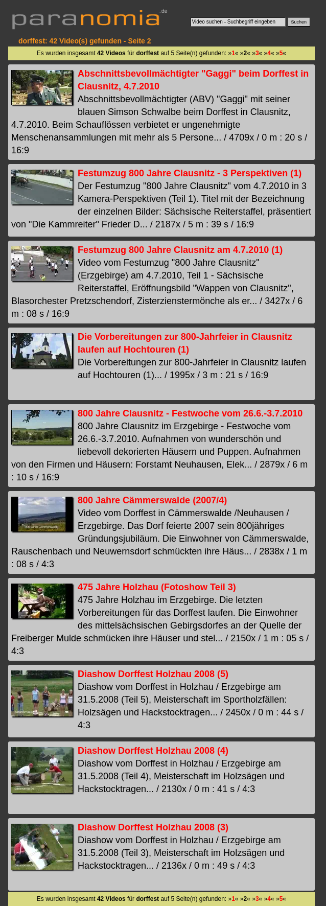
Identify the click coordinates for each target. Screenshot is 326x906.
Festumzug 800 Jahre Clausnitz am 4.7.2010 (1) (180, 250)
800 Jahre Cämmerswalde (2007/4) (152, 500)
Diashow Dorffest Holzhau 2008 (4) (153, 751)
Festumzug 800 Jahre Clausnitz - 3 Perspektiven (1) (189, 173)
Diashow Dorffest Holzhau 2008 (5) (153, 674)
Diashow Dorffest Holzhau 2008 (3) (153, 827)
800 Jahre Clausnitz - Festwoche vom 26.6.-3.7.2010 (190, 413)
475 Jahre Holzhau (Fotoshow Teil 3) (157, 587)
